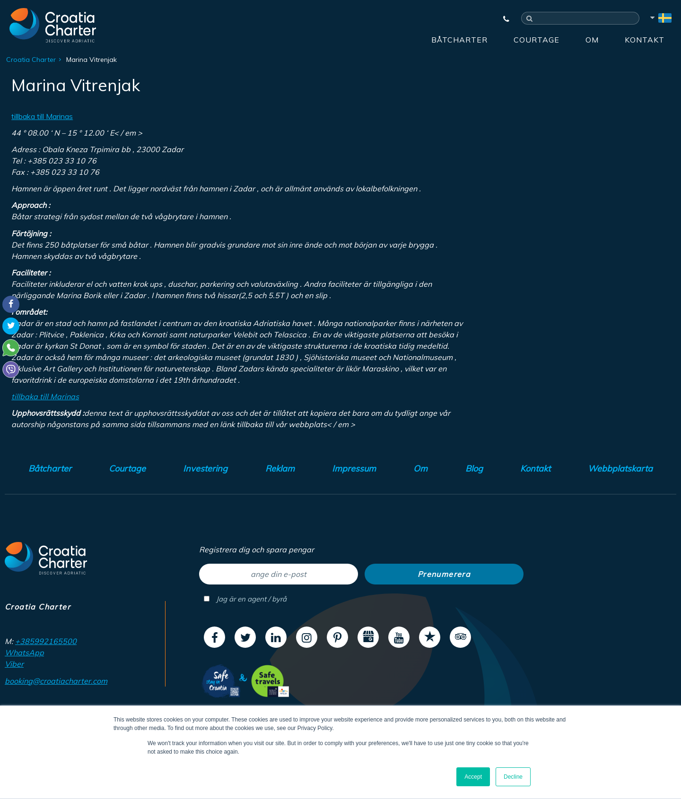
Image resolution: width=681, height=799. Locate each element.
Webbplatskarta (620, 468)
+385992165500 (46, 641)
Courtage (536, 39)
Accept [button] (473, 776)
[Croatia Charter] (52, 25)
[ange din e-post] (278, 574)
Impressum (354, 468)
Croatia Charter (31, 59)
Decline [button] (513, 776)
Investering (205, 468)
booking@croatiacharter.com (56, 681)
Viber (14, 664)
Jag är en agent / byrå (245, 598)
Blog (474, 468)
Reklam (280, 468)
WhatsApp (24, 652)
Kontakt (644, 39)
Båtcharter (459, 39)
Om (592, 39)
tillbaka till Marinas (42, 116)
